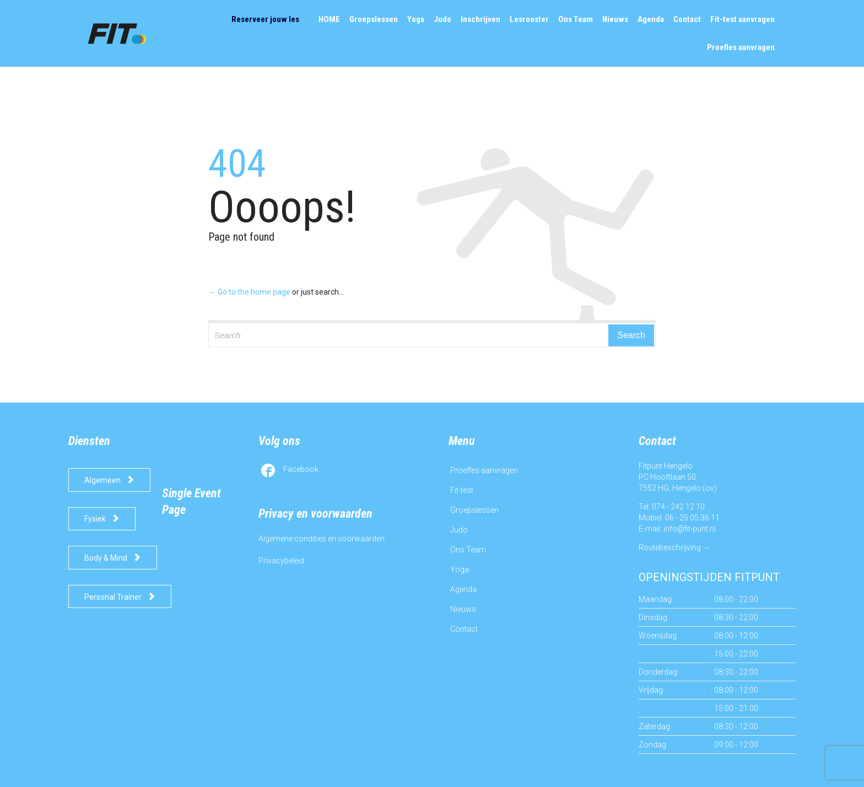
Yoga (459, 569)
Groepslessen (474, 510)
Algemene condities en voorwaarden (321, 538)
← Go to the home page (249, 291)
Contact (464, 629)
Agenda (463, 589)
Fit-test (461, 490)
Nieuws (463, 609)
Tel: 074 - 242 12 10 (672, 506)
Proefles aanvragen (484, 470)
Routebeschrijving (670, 547)
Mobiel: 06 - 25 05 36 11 (679, 517)
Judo (459, 529)
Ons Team (468, 549)
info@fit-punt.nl (689, 528)
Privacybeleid (281, 560)
